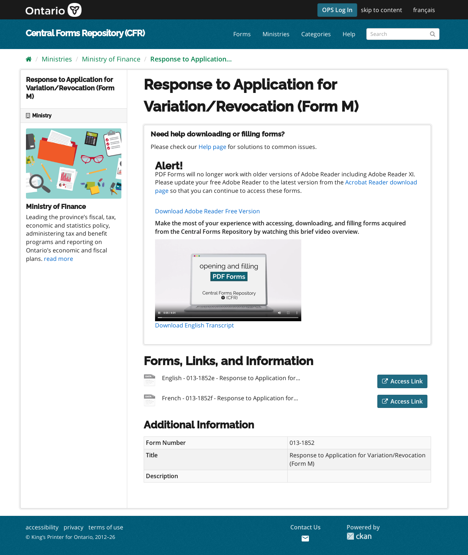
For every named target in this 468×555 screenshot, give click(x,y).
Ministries (276, 34)
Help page (212, 147)
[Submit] (433, 33)
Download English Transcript (194, 325)
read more (58, 259)
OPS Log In (337, 10)
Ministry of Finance (111, 59)
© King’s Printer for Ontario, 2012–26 (70, 536)
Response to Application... (191, 59)
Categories (316, 34)
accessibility (42, 527)
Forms (242, 34)
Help (349, 34)
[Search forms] (402, 34)
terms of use (105, 527)
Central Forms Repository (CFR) (85, 33)
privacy (73, 527)
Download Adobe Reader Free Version (207, 211)
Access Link (402, 381)
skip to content (381, 10)
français (424, 10)
